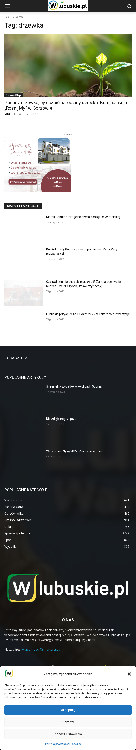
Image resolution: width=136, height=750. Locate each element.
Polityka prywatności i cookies (63, 744)
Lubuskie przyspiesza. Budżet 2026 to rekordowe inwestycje (88, 314)
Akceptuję (68, 710)
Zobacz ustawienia (68, 734)
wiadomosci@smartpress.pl (41, 649)
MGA (7, 114)
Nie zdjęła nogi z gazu (61, 419)
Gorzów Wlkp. (13, 95)
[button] (129, 674)
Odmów (68, 722)
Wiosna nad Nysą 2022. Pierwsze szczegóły (76, 451)
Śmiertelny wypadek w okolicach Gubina (74, 386)
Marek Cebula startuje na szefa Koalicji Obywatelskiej (83, 217)
